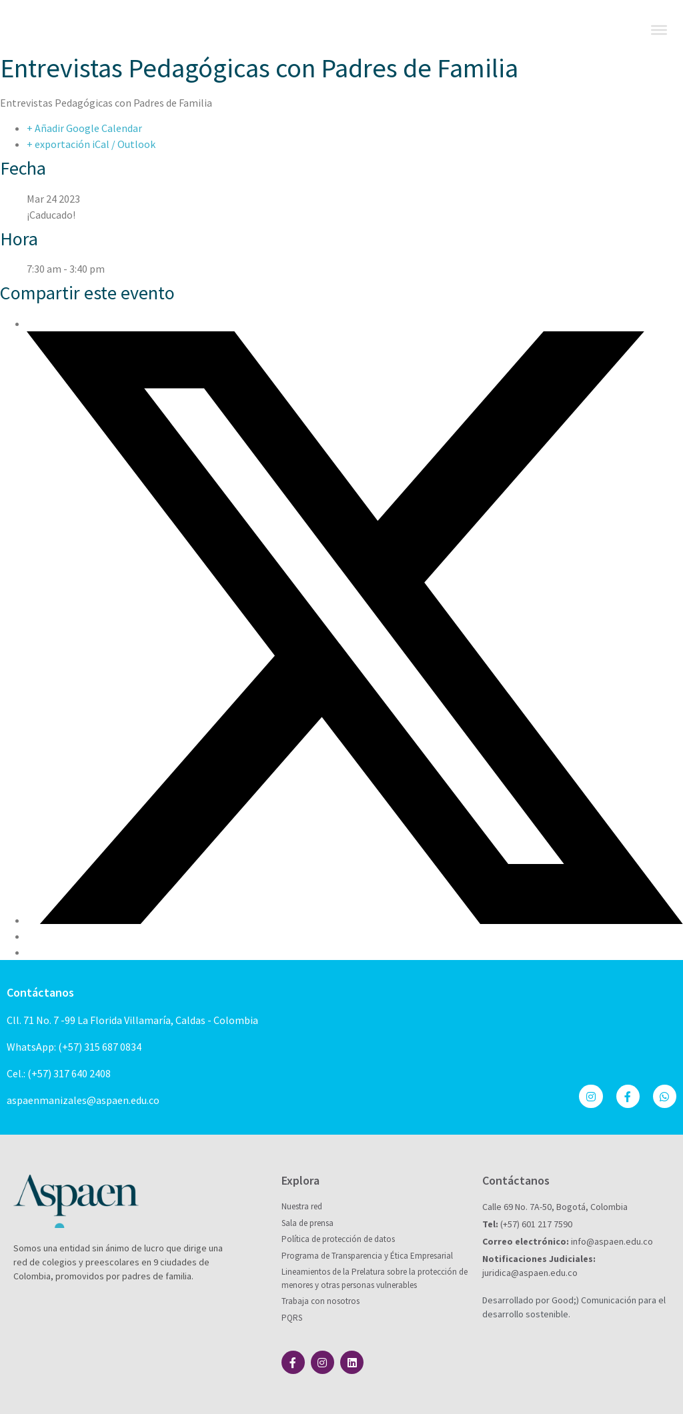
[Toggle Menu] (659, 30)
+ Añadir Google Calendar (84, 128)
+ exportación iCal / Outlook (91, 144)
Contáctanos (40, 992)
